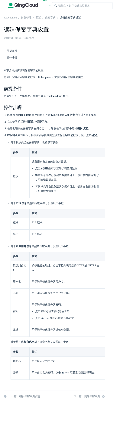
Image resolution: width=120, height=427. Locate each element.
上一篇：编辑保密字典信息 (22, 396)
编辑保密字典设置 (70, 17)
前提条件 (12, 50)
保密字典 (50, 17)
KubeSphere (10, 17)
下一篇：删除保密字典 (89, 396)
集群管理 (26, 17)
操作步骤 (12, 57)
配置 (38, 17)
